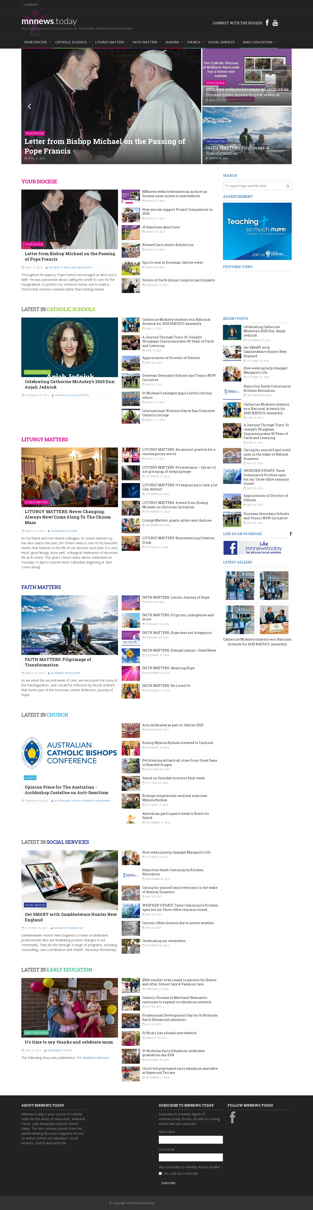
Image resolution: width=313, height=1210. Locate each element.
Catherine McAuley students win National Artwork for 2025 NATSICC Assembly (176, 321)
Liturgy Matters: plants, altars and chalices (177, 520)
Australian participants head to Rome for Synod (175, 815)
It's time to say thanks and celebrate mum (69, 1042)
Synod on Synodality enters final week (173, 778)
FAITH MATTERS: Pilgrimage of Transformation (237, 150)
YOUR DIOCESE (39, 181)
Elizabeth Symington (68, 928)
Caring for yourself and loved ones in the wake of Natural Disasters (179, 889)
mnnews (49, 20)
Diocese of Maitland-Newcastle (70, 267)
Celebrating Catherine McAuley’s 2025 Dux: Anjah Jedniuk (70, 384)
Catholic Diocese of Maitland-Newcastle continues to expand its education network (176, 999)
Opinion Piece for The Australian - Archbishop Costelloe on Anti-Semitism (66, 789)
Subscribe (168, 1183)
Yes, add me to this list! (180, 1173)
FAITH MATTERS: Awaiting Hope (168, 668)
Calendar (30, 5)
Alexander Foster (59, 1050)
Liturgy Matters (36, 502)
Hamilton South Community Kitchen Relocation (172, 872)
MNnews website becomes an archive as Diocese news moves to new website (247, 91)
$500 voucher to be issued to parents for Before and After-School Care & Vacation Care (179, 982)
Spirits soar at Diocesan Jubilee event (172, 262)
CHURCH (57, 714)
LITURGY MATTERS (44, 439)
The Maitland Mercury (92, 1057)
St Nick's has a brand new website (169, 1033)
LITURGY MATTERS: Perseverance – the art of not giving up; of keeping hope (179, 469)
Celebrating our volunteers (164, 941)
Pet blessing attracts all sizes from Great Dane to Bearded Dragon (179, 762)
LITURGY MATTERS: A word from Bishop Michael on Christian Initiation (175, 504)
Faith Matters (216, 141)
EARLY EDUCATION (69, 969)
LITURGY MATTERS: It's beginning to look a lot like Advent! (180, 487)
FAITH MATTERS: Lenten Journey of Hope (175, 597)
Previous (32, 106)
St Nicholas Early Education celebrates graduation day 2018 (173, 1053)
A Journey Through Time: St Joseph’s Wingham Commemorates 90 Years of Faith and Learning (178, 341)
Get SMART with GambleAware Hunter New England (71, 917)
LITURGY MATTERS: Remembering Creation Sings (178, 540)
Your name (167, 1132)
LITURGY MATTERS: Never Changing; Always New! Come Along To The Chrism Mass (68, 517)
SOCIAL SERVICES (68, 842)
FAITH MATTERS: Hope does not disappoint (177, 632)
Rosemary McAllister (65, 673)
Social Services (35, 905)
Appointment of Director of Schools (171, 358)
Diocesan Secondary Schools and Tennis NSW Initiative (179, 377)
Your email (167, 1149)
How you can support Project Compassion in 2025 (177, 211)
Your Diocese (35, 133)
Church (30, 777)
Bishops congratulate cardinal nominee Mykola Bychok (174, 797)
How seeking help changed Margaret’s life (176, 852)
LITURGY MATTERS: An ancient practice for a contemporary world (178, 451)
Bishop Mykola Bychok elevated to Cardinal (177, 742)
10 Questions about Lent (161, 227)
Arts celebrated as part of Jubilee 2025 (172, 725)
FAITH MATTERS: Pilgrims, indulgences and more (178, 617)
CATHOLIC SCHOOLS (71, 309)
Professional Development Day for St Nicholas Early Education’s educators (180, 1017)
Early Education (36, 1032)
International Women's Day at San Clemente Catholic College (178, 413)
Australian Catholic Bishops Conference (83, 800)
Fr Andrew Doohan (64, 531)
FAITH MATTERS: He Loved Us (166, 685)
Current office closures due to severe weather (178, 923)
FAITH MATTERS (41, 587)
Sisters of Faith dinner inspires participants (178, 280)
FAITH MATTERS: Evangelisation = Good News (179, 650)
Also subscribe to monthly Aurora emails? (189, 1167)
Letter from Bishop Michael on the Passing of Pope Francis (105, 146)
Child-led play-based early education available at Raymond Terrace (180, 1070)
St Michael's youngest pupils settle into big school (176, 395)
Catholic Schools (37, 372)
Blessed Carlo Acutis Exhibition (168, 245)
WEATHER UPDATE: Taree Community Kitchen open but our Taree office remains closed (180, 907)
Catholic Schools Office (72, 395)
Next (190, 106)
